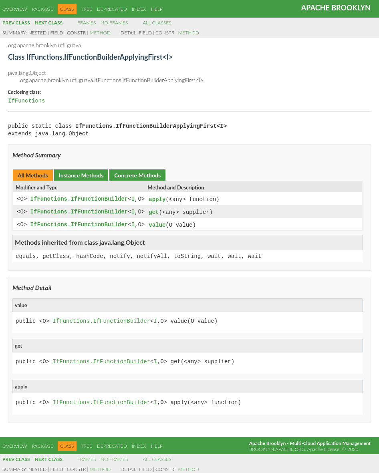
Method (100, 33)
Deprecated (112, 9)
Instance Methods (81, 175)
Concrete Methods (137, 175)
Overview (14, 9)
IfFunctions (26, 101)
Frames (86, 23)
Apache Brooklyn (336, 7)
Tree (86, 9)
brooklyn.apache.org (277, 448)
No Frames (114, 23)
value (157, 224)
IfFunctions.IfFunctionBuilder (79, 199)
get (154, 211)
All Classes (157, 23)
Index (139, 9)
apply (157, 199)
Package (42, 9)
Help (157, 9)
